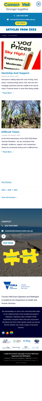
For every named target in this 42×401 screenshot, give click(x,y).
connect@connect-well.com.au (21, 19)
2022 (9, 190)
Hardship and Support (15, 73)
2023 (3, 190)
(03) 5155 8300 (21, 16)
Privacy (7, 358)
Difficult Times (10, 131)
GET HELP (21, 23)
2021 (16, 190)
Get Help (8, 243)
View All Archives (9, 197)
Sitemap (28, 358)
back (4, 35)
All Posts (12, 35)
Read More (8, 93)
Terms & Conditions (17, 358)
